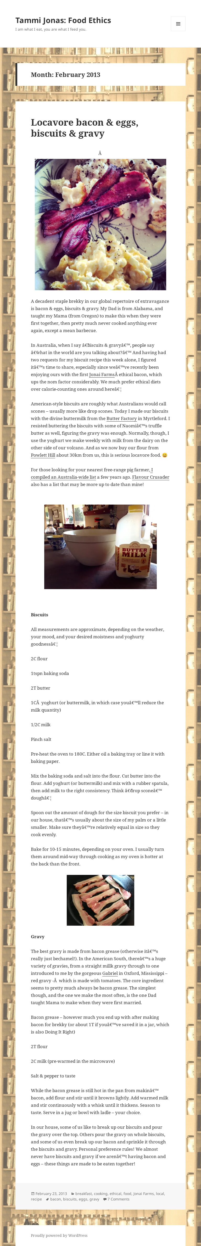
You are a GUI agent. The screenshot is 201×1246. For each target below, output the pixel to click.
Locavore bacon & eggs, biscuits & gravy (84, 127)
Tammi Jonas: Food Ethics (63, 20)
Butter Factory (122, 418)
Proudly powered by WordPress (59, 1235)
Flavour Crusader (150, 477)
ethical (115, 1193)
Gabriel (110, 973)
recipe (36, 1199)
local (160, 1193)
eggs (83, 1199)
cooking (101, 1193)
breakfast (83, 1193)
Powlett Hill (43, 455)
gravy (94, 1199)
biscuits (70, 1199)
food (127, 1193)
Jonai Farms (102, 374)
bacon (55, 1199)
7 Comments (119, 1199)
